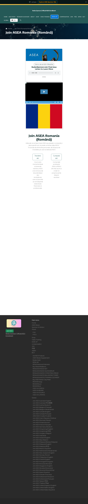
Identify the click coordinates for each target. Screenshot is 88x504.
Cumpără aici (56, 157)
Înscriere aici (38, 157)
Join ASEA (10, 331)
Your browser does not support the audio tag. (44, 73)
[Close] (86, 2)
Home (10, 28)
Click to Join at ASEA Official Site (44, 64)
